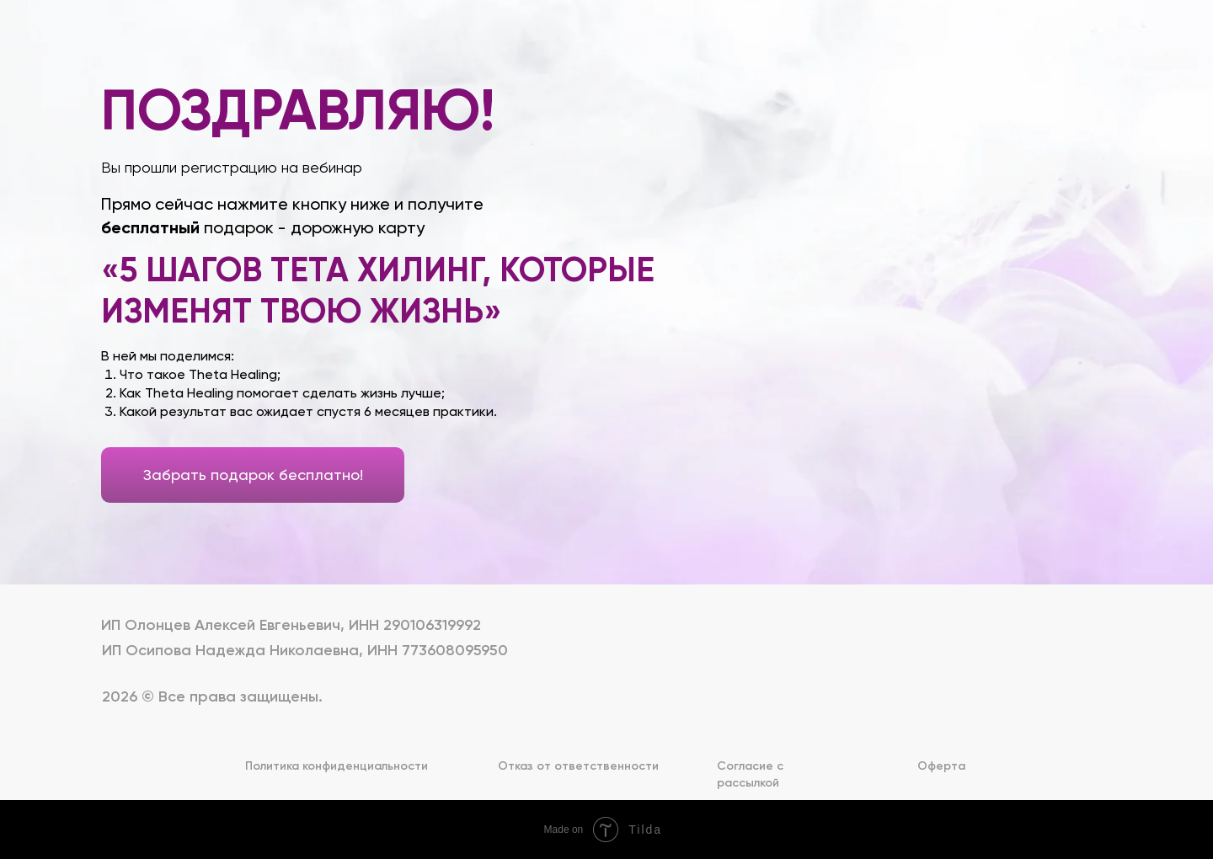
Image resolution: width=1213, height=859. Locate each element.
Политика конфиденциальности (336, 766)
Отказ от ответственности (578, 766)
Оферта (941, 766)
